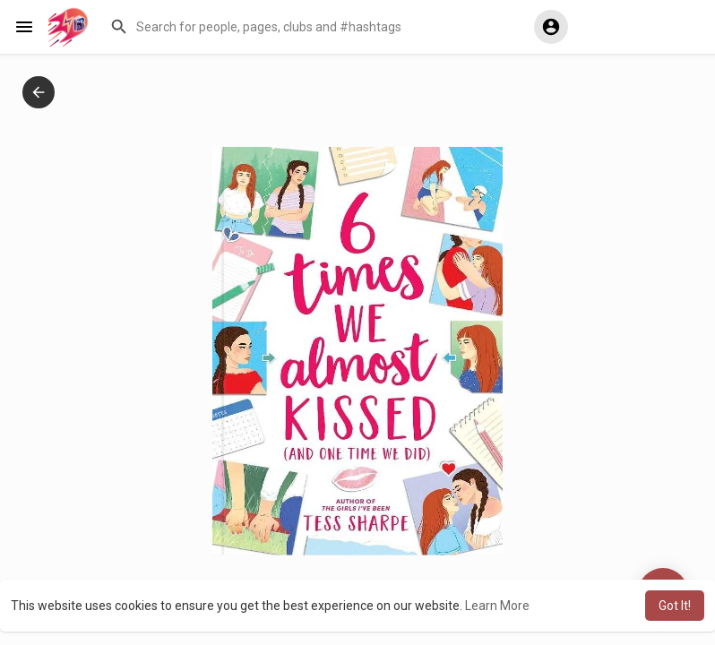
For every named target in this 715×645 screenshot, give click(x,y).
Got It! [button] (675, 605)
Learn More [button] (497, 605)
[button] (308, 27)
